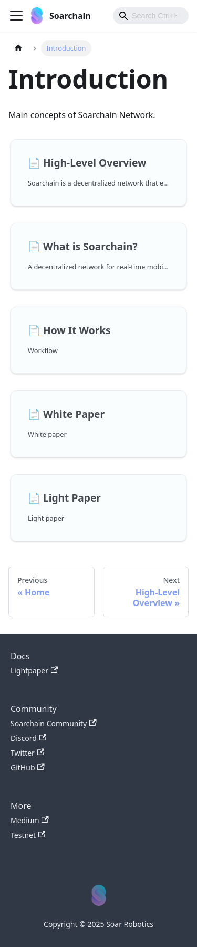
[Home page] (18, 48)
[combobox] (151, 15)
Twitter (27, 753)
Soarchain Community (54, 723)
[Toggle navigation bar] (16, 16)
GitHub (28, 768)
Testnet (28, 835)
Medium (30, 820)
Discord (28, 738)
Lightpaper (34, 671)
